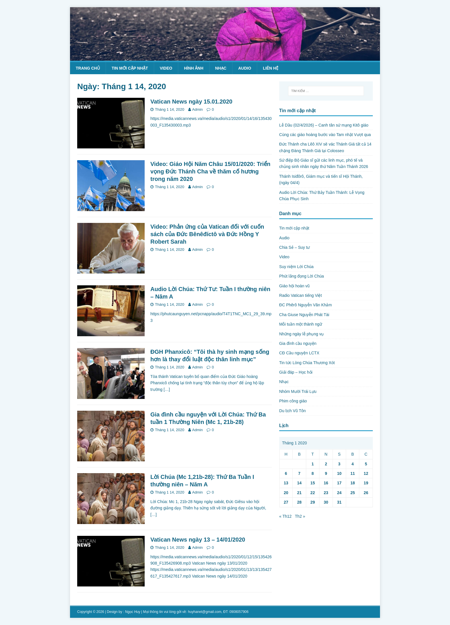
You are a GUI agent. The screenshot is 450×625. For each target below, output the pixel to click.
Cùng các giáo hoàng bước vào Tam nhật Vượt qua (325, 134)
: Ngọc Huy (131, 612)
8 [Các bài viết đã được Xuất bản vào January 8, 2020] (312, 473)
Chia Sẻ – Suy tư (294, 247)
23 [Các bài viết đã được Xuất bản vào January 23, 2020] (326, 492)
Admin (197, 109)
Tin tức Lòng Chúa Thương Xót (307, 362)
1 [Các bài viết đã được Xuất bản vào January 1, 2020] (312, 464)
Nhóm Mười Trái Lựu (298, 391)
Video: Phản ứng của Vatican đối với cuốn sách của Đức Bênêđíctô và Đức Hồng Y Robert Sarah (207, 234)
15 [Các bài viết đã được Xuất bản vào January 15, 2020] (313, 483)
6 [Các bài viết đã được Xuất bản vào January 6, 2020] (286, 473)
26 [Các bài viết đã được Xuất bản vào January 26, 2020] (366, 492)
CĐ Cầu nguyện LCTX (299, 353)
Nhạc (220, 68)
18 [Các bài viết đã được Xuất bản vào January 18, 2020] (352, 483)
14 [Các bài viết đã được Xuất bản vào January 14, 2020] (299, 483)
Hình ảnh (193, 68)
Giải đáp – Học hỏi (296, 372)
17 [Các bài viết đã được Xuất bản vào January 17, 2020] (339, 483)
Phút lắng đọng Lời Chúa (301, 276)
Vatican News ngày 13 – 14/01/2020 (197, 539)
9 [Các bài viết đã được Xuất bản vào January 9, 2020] (326, 473)
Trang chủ (88, 68)
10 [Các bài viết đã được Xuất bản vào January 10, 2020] (339, 473)
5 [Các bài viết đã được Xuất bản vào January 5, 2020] (366, 464)
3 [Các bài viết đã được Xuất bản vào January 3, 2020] (339, 464)
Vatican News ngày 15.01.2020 (191, 101)
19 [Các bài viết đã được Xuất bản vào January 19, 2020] (366, 483)
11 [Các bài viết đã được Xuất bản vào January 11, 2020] (352, 473)
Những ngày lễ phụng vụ (301, 334)
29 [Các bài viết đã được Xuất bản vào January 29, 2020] (313, 502)
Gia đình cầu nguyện (298, 343)
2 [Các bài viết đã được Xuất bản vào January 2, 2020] (326, 464)
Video (166, 68)
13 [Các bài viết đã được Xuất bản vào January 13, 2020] (286, 483)
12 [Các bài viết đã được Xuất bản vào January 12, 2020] (366, 473)
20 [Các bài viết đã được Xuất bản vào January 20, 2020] (286, 492)
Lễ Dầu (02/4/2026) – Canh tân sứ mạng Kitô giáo (323, 125)
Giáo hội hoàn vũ (294, 286)
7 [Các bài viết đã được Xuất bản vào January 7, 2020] (299, 473)
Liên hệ (270, 68)
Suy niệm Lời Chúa (296, 266)
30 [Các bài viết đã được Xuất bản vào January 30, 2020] (326, 502)
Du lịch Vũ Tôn (292, 410)
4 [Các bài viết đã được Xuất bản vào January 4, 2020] (353, 464)
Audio (244, 68)
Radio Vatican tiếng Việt (300, 295)
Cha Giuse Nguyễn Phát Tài (304, 314)
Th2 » (300, 516)
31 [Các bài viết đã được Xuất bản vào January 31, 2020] (339, 502)
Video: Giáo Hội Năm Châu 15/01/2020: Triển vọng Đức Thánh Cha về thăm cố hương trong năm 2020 (210, 171)
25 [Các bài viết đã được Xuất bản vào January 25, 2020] (352, 492)
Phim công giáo (293, 401)
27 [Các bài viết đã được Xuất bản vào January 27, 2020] (286, 502)
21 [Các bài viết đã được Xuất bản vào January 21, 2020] (299, 492)
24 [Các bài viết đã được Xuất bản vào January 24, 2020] (339, 492)
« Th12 (285, 516)
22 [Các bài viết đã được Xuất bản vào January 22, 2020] (313, 492)
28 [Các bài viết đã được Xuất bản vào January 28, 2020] (299, 502)
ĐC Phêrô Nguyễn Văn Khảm (305, 305)
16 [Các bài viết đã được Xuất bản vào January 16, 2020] (326, 483)
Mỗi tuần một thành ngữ (300, 324)
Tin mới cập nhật (130, 68)
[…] (167, 389)
